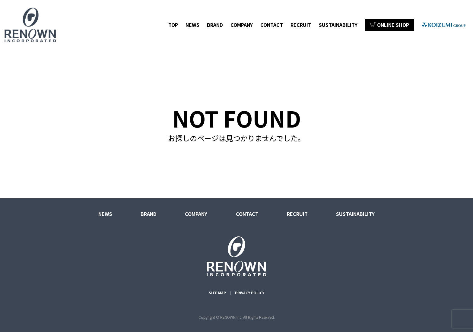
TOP (173, 24)
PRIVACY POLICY (249, 292)
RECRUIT (300, 24)
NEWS (192, 24)
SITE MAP (217, 292)
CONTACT (271, 24)
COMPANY (241, 24)
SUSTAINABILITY (338, 24)
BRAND (215, 24)
